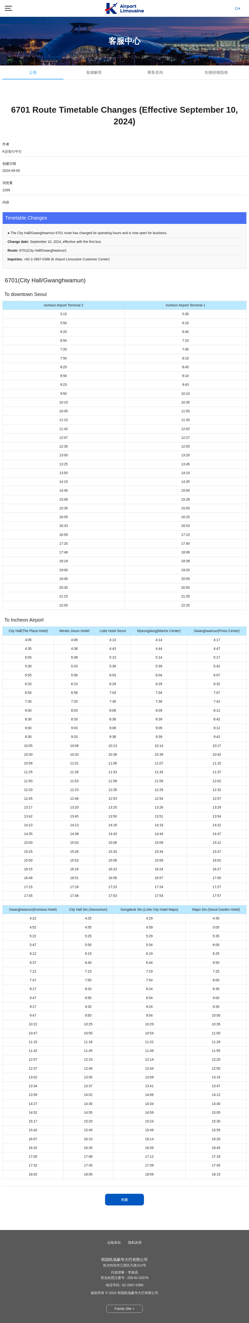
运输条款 (114, 1242)
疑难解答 (94, 72)
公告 (33, 72)
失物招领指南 (216, 72)
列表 (124, 1199)
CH (237, 8)
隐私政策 (135, 1242)
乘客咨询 (155, 72)
